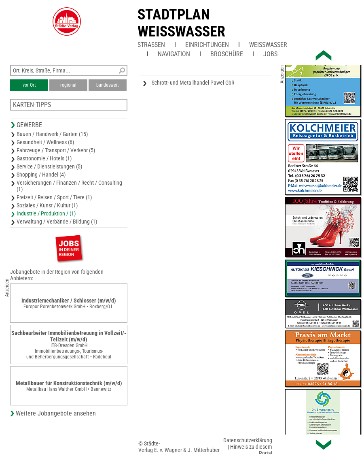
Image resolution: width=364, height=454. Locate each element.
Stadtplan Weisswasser (181, 23)
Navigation (174, 54)
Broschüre (226, 54)
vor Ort (29, 85)
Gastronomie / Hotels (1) (44, 158)
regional (68, 85)
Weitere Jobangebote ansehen (56, 413)
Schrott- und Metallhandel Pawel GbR (193, 82)
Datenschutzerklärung (247, 440)
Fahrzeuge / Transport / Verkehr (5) (56, 150)
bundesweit (107, 85)
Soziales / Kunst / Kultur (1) (47, 205)
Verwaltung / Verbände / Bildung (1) (57, 221)
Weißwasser (268, 45)
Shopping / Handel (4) (41, 174)
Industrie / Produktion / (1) (46, 213)
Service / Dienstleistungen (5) (49, 166)
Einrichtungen (207, 45)
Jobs (270, 54)
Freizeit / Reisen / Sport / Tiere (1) (54, 197)
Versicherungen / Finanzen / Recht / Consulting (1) (69, 185)
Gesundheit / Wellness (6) (45, 142)
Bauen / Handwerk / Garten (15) (52, 134)
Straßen (151, 45)
